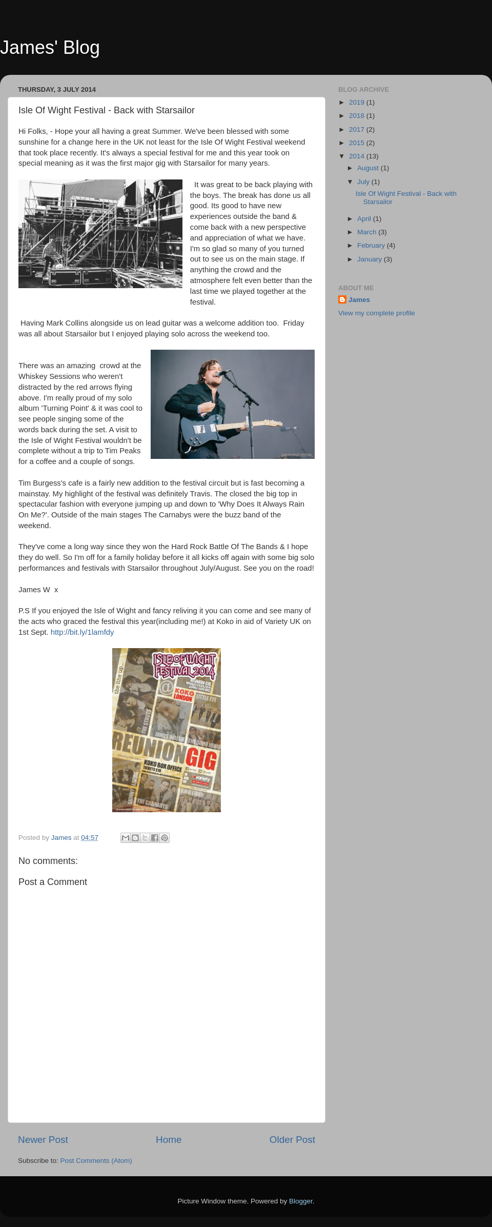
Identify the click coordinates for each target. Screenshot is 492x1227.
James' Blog (50, 47)
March (367, 232)
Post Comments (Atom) (96, 1160)
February (372, 245)
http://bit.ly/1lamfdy (82, 632)
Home (168, 1139)
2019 (357, 102)
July (364, 182)
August (369, 168)
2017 (357, 129)
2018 (357, 115)
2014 (357, 156)
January (370, 259)
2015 (357, 143)
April (365, 219)
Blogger (301, 1201)
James (359, 300)
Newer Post (43, 1139)
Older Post (292, 1139)
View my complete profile (376, 313)
